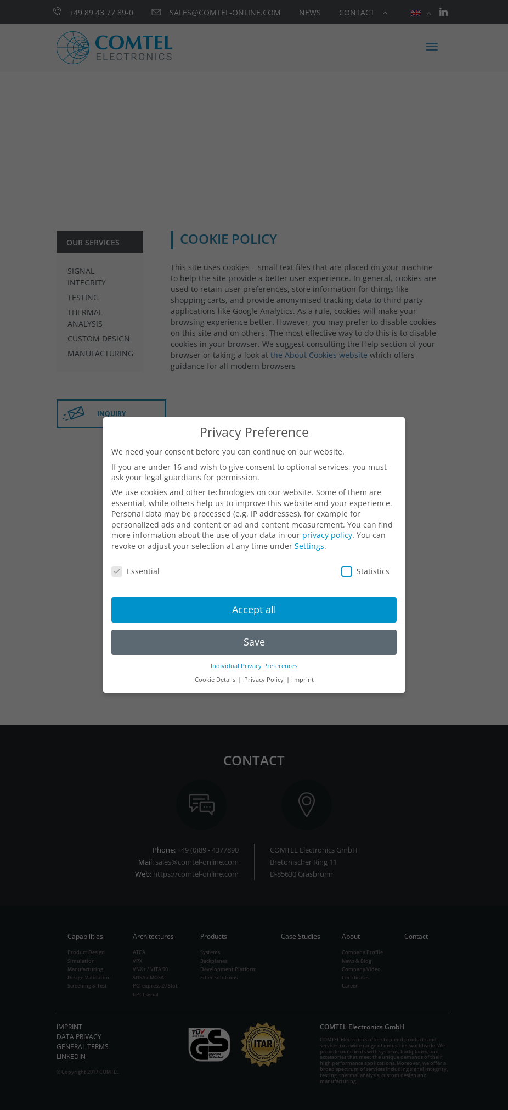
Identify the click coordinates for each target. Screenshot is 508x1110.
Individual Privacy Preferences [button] (254, 666)
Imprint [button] (303, 679)
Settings (309, 546)
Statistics (365, 571)
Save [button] (254, 641)
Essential (135, 571)
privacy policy (327, 535)
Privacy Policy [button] (264, 679)
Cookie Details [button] (216, 679)
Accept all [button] (254, 609)
